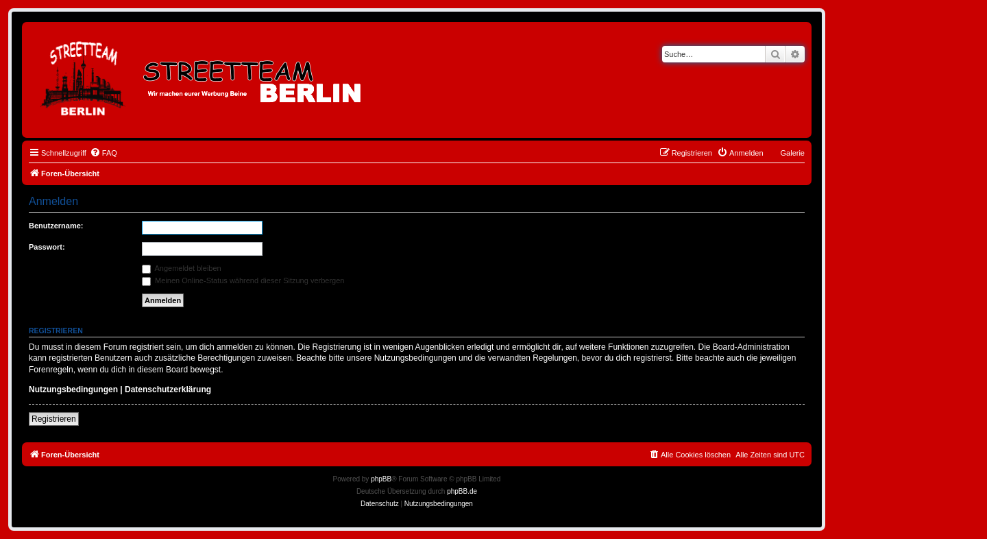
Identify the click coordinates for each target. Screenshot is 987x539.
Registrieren (54, 419)
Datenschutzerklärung (168, 389)
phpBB (381, 479)
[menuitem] (103, 153)
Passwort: (47, 247)
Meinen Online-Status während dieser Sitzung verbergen (243, 280)
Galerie (793, 153)
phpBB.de (462, 491)
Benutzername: (56, 225)
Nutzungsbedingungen (73, 389)
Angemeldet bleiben (181, 268)
